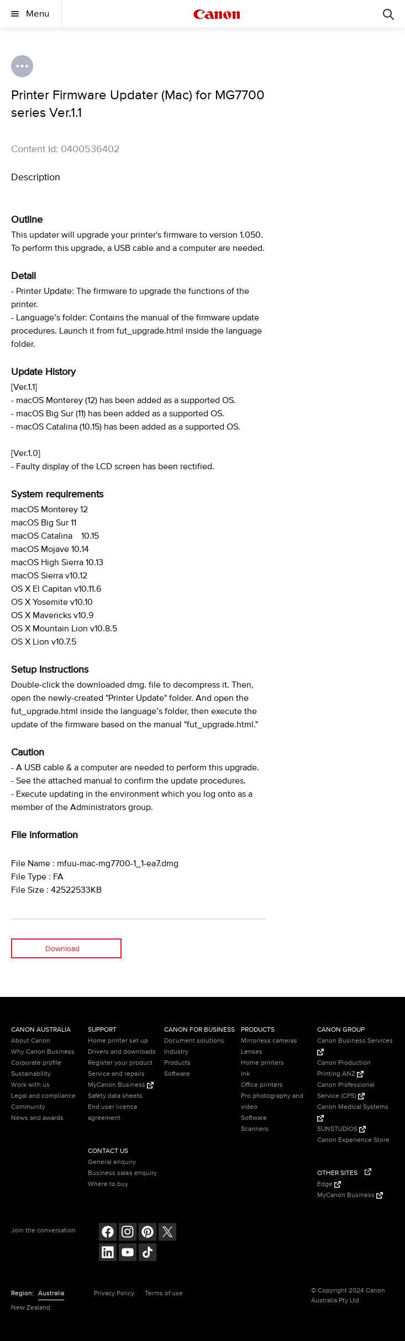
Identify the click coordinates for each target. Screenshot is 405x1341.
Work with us (30, 1085)
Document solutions (194, 1041)
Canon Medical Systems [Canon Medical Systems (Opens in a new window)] (352, 1112)
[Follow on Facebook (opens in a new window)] (108, 1233)
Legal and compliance (43, 1096)
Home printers (262, 1063)
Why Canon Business (43, 1052)
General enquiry (112, 1162)
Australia (51, 1293)
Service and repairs (116, 1074)
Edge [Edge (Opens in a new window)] (329, 1184)
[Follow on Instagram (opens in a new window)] (127, 1233)
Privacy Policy (114, 1293)
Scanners (255, 1129)
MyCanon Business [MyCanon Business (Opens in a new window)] (121, 1085)
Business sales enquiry (122, 1173)
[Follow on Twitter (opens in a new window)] (167, 1233)
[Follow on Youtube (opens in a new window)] (127, 1253)
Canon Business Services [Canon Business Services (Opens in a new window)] (355, 1046)
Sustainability (31, 1074)
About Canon (30, 1041)
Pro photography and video (272, 1101)
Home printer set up (118, 1041)
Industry (176, 1052)
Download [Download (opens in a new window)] (62, 948)
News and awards (37, 1118)
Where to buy (108, 1184)
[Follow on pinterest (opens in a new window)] (147, 1233)
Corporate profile (36, 1063)
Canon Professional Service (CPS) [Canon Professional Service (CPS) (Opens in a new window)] (346, 1090)
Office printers (262, 1085)
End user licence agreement (113, 1112)
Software (177, 1074)
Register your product (120, 1063)
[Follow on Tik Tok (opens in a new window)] (147, 1253)
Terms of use (164, 1293)
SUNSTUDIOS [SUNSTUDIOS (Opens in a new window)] (341, 1129)
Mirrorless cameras (269, 1041)
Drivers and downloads (122, 1052)
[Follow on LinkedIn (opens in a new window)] (108, 1253)
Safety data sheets (115, 1096)
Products (177, 1063)
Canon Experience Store (353, 1140)
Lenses (251, 1052)
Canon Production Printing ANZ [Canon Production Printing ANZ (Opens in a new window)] (344, 1068)
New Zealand (30, 1308)
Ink (245, 1074)
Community (28, 1107)
